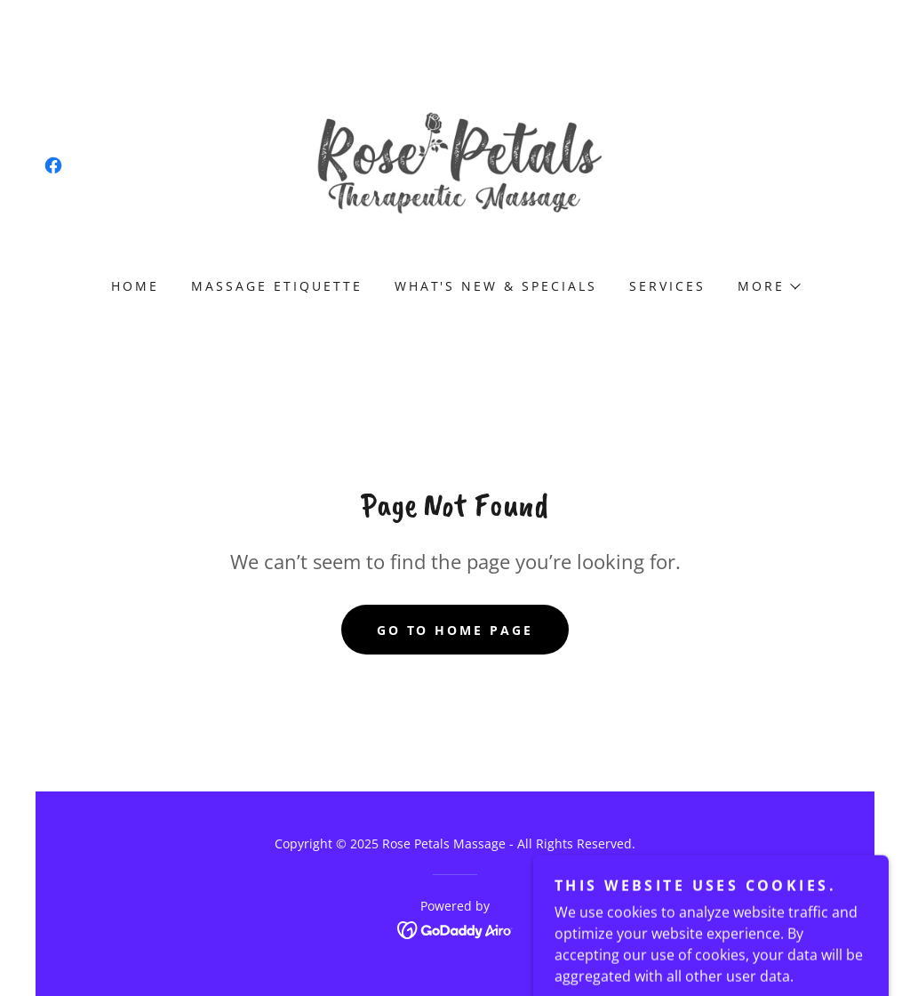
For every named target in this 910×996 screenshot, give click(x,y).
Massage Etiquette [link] (277, 285)
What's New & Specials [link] (496, 285)
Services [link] (667, 285)
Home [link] (135, 285)
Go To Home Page (455, 630)
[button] (768, 286)
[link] (53, 165)
